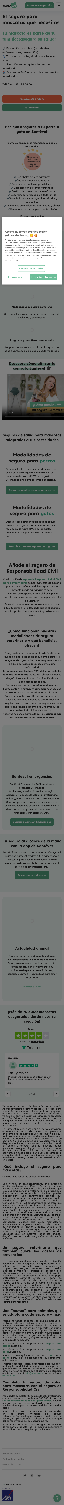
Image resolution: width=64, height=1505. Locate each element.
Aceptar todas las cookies (43, 277)
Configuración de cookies (31, 268)
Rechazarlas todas (17, 277)
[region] (32, 251)
